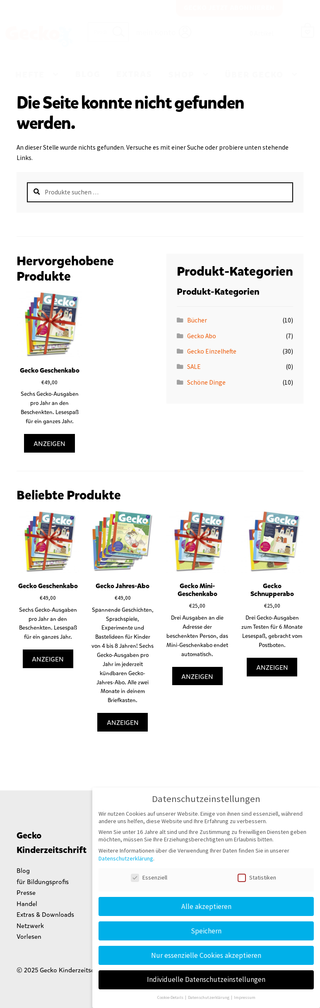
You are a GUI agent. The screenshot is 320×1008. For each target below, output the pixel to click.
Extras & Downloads (45, 914)
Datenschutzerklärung (126, 858)
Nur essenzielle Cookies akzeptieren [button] (206, 955)
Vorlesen (29, 936)
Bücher (197, 320)
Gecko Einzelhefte (211, 351)
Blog (88, 74)
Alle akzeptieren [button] (206, 906)
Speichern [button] (206, 930)
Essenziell (149, 877)
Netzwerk (30, 925)
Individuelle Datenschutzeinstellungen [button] (206, 979)
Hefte (30, 74)
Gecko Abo (201, 336)
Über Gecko (254, 74)
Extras (134, 74)
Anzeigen (49, 443)
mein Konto (156, 32)
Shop (181, 74)
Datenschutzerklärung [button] (209, 997)
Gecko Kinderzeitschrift (39, 37)
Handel (27, 903)
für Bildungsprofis (43, 881)
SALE (194, 367)
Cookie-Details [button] (170, 997)
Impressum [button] (244, 997)
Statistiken (257, 877)
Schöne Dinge (206, 382)
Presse (26, 892)
